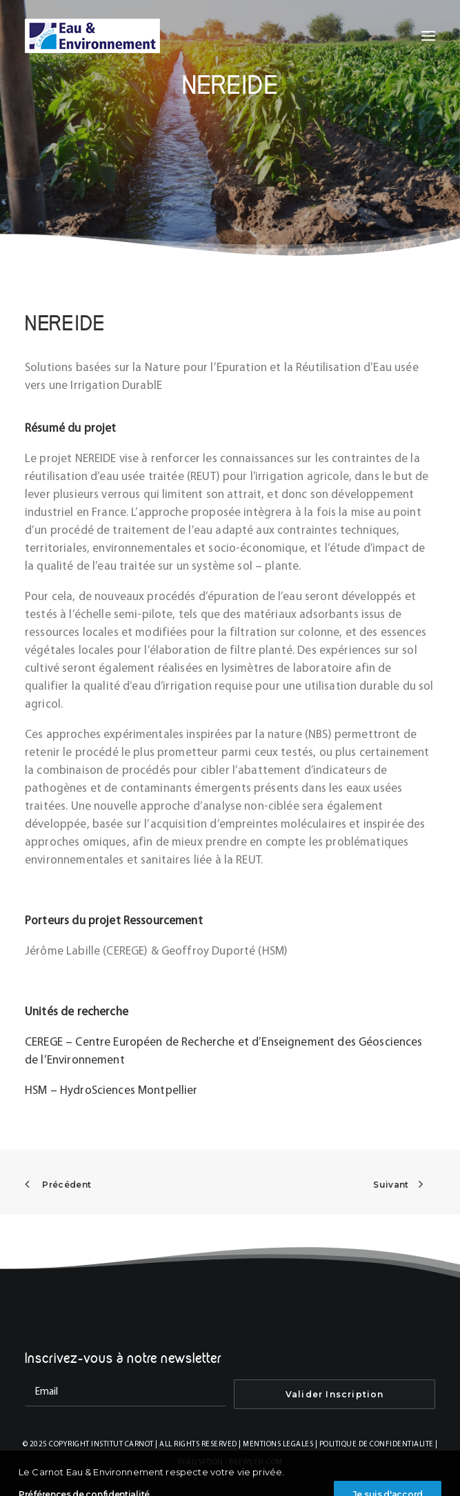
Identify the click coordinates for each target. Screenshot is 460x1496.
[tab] (230, 377)
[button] (428, 36)
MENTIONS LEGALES (278, 1444)
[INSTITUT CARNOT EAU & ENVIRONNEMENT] (92, 36)
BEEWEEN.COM (256, 1462)
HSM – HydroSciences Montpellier (111, 1091)
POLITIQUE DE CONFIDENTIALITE (376, 1444)
